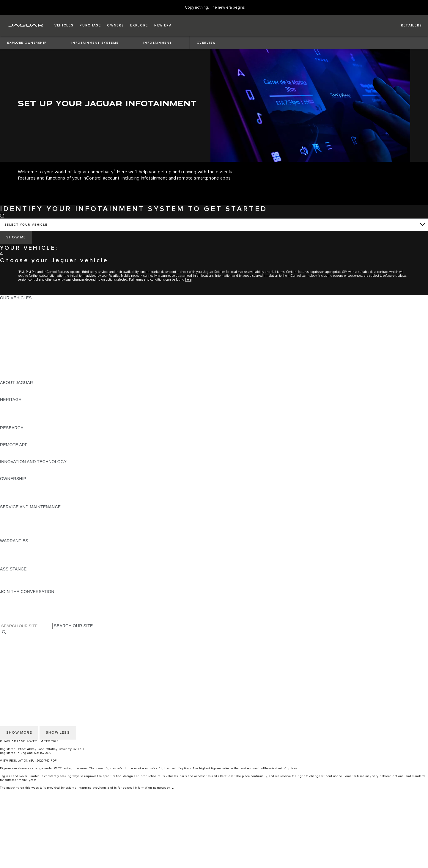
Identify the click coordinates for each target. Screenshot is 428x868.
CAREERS (10, 644)
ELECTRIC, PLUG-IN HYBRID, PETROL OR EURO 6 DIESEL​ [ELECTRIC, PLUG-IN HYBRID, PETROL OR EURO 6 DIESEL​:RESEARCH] (59, 439)
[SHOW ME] (16, 237)
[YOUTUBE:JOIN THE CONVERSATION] (12, 608)
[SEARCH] (4, 632)
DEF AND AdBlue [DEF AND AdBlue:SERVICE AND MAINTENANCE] (16, 529)
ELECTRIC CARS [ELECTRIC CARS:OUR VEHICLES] (17, 354)
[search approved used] (214, 841)
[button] (63, 25)
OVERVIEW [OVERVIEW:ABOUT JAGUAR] (11, 388)
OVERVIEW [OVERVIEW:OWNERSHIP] (11, 484)
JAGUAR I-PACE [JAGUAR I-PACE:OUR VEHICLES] (16, 314)
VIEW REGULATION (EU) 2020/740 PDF (28, 760)
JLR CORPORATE (17, 666)
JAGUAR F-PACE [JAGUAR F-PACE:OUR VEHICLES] (17, 303)
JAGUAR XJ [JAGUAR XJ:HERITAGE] (11, 416)
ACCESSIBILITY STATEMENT (29, 678)
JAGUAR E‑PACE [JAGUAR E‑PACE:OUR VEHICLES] (17, 309)
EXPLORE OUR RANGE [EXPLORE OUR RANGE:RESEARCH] (23, 433)
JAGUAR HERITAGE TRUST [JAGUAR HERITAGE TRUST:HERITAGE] (27, 422)
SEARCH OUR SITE (73, 625)
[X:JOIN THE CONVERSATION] (4, 619)
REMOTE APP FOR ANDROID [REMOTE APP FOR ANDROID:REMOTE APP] (29, 456)
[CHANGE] (11, 254)
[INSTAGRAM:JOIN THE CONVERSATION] (15, 597)
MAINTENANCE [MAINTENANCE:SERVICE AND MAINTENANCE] (15, 512)
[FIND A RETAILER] (406, 25)
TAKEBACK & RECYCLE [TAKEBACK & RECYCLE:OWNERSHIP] (24, 501)
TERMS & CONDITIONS (23, 649)
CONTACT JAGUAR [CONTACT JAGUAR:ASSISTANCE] (19, 580)
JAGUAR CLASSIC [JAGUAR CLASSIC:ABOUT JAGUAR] (18, 393)
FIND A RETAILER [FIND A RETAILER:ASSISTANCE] (17, 586)
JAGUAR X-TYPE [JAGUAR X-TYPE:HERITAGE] (17, 405)
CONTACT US (13, 672)
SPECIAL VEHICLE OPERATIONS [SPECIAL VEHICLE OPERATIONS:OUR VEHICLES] (33, 360)
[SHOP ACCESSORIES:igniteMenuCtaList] (214, 852)
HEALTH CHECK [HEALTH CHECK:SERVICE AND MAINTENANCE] (16, 523)
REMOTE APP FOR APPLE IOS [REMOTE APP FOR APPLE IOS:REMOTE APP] (30, 450)
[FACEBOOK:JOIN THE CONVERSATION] (14, 614)
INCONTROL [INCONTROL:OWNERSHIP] (12, 490)
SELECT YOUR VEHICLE (26, 225)
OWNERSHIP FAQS (19, 371)
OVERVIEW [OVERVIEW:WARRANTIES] (11, 546)
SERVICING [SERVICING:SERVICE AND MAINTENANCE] (11, 518)
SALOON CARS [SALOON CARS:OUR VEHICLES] (15, 337)
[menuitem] (214, 813)
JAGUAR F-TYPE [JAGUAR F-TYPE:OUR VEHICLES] (17, 320)
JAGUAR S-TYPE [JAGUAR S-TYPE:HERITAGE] (17, 410)
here (188, 279)
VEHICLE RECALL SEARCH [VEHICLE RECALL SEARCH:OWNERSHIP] (27, 495)
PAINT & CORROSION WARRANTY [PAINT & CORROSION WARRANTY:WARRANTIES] (34, 563)
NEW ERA (10, 377)
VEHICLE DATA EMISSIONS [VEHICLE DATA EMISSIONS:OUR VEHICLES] (27, 365)
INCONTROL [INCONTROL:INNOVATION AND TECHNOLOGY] (12, 467)
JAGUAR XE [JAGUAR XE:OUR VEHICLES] (12, 326)
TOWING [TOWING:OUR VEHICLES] (9, 348)
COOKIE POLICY (16, 661)
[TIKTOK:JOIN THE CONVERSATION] (10, 602)
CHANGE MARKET (18, 638)
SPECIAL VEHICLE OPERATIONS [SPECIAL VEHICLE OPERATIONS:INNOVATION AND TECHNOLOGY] (33, 473)
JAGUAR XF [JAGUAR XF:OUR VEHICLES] (12, 331)
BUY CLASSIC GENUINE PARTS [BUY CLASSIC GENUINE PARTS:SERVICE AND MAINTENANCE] (32, 535)
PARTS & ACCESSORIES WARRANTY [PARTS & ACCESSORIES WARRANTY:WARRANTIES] (37, 557)
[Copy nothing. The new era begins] (215, 8)
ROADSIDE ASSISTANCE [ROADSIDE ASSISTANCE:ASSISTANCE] (25, 574)
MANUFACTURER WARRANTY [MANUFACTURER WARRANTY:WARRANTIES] (30, 552)
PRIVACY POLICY (17, 655)
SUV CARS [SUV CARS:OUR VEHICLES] (11, 343)
